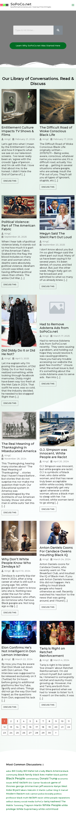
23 (4, 732)
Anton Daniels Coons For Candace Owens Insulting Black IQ (56, 551)
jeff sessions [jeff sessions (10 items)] (46, 786)
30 (49, 732)
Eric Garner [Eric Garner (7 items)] (34, 782)
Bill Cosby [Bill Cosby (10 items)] (17, 771)
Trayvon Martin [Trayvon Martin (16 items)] (33, 805)
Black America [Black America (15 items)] (54, 771)
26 (23, 732)
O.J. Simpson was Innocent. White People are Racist (53, 453)
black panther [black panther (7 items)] (61, 774)
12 (4, 727)
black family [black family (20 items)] (25, 774)
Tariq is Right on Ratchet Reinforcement (52, 652)
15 (24, 727)
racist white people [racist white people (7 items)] (48, 797)
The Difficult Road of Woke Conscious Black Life (56, 131)
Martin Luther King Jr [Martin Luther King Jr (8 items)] (49, 790)
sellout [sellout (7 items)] (9, 801)
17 (36, 727)
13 (11, 727)
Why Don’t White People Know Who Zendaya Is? (16, 562)
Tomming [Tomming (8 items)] (18, 805)
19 (49, 727)
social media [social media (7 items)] (27, 801)
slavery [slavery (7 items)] (17, 801)
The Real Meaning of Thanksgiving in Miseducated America (19, 447)
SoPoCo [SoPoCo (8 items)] (39, 801)
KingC (7, 139)
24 (10, 732)
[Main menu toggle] (73, 5)
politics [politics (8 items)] (58, 793)
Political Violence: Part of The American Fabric (18, 225)
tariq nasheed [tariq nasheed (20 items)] (52, 801)
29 (43, 732)
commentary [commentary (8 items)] (32, 778)
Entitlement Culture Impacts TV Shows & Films (18, 131)
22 (68, 727)
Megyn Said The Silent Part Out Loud (56, 235)
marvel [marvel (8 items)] (64, 790)
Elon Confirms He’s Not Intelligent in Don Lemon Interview (19, 651)
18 (43, 727)
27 (30, 732)
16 (30, 727)
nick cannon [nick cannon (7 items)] (32, 793)
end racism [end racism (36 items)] (20, 782)
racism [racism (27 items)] (33, 797)
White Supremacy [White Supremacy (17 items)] (27, 809)
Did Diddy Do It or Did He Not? (18, 352)
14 (17, 727)
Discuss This (10, 181)
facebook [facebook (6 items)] (45, 782)
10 (62, 721)
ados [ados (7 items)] (8, 771)
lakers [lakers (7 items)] (24, 790)
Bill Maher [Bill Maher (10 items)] (29, 771)
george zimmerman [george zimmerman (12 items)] (27, 786)
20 (55, 727)
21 (62, 727)
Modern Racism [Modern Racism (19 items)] (15, 793)
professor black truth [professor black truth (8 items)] (17, 797)
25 (17, 732)
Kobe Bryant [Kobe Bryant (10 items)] (13, 790)
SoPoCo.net (21, 4)
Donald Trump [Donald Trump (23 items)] (48, 778)
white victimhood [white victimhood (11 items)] (48, 809)
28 (36, 732)
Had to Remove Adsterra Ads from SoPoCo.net (54, 327)
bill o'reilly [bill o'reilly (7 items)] (40, 771)
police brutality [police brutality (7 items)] (46, 793)
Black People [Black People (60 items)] (15, 778)
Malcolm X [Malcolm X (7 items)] (32, 790)
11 (69, 721)
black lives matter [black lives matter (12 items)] (43, 774)
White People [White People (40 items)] (51, 805)
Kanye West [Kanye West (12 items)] (60, 786)
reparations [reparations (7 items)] (64, 797)
